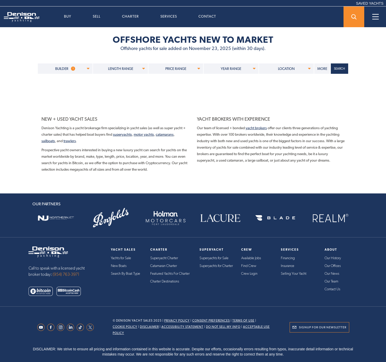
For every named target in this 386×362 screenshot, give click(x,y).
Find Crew (248, 266)
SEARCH (339, 68)
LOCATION (294, 68)
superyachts (122, 134)
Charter (130, 16)
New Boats (118, 266)
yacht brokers (256, 128)
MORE (322, 69)
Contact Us (332, 289)
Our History (333, 258)
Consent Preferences (211, 320)
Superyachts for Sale (213, 258)
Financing (288, 258)
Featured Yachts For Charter (170, 274)
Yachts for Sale (121, 258)
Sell (97, 16)
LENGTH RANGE (126, 68)
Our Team (331, 281)
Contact (207, 16)
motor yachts (144, 134)
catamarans (165, 134)
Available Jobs (251, 258)
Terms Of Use (243, 320)
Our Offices (333, 266)
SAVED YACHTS (369, 3)
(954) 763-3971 (66, 274)
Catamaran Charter (163, 266)
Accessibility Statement (182, 327)
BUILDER (72, 68)
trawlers (69, 141)
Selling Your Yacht (293, 274)
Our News (332, 274)
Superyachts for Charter (216, 266)
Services (168, 16)
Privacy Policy (177, 320)
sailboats (48, 141)
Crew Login (249, 274)
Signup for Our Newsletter (322, 327)
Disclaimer (149, 327)
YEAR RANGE (238, 68)
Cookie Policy (125, 327)
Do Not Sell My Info (223, 327)
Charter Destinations (164, 281)
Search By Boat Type (125, 274)
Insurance (287, 266)
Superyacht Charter (164, 258)
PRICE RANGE (182, 68)
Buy (67, 16)
